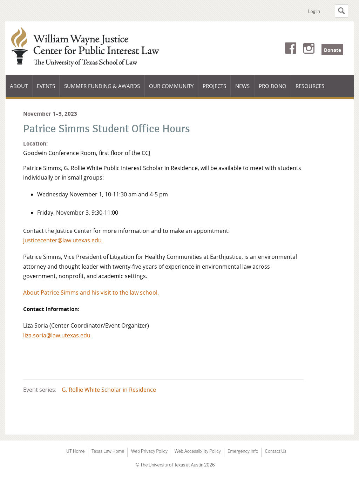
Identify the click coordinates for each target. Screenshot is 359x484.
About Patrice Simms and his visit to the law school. (91, 292)
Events (46, 85)
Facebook (290, 49)
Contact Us (275, 451)
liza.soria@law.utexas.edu (57, 335)
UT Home (75, 451)
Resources (310, 85)
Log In (314, 11)
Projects (214, 85)
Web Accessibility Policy (197, 451)
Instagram (308, 49)
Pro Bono (272, 85)
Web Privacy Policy (149, 451)
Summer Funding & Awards (102, 89)
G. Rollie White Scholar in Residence (109, 390)
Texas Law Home (108, 451)
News (242, 85)
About (21, 89)
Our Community (171, 89)
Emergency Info (243, 451)
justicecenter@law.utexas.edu (62, 240)
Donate (332, 50)
